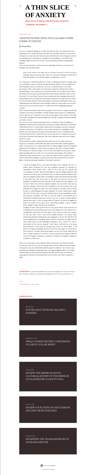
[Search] (75, 5)
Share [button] (21, 281)
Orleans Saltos (24, 271)
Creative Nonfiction (24, 284)
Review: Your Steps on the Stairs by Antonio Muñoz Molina (48, 409)
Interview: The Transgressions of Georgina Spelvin (47, 440)
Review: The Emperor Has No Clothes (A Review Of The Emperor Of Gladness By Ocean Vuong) (47, 376)
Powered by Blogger (48, 465)
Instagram (39, 25)
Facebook (29, 25)
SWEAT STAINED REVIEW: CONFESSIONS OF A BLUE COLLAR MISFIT (48, 343)
